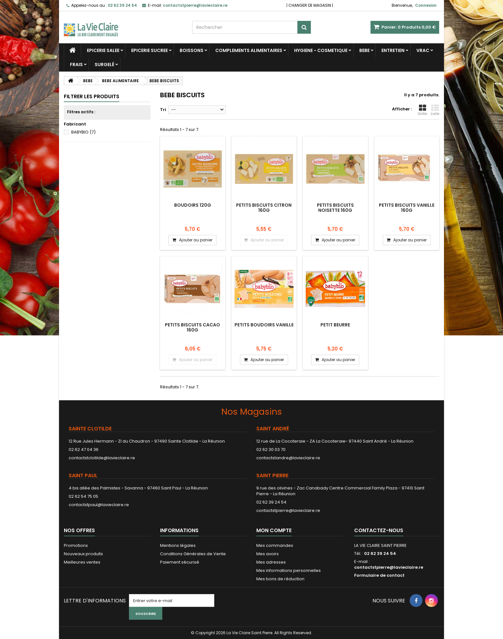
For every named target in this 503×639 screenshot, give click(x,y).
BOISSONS (191, 50)
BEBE (364, 50)
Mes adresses (271, 562)
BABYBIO (83, 132)
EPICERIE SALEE (103, 50)
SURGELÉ (104, 64)
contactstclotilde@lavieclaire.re (102, 458)
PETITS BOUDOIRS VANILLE (264, 325)
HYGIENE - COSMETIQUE (320, 50)
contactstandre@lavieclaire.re (288, 458)
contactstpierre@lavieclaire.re (288, 510)
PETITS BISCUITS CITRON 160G (264, 207)
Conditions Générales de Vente (193, 554)
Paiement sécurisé (179, 562)
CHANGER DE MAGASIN (309, 5)
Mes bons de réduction (280, 579)
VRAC (422, 50)
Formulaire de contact (379, 575)
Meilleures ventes (82, 562)
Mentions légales (178, 545)
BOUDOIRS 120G (192, 205)
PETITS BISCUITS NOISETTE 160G (335, 207)
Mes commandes (274, 545)
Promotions (76, 545)
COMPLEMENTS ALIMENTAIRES (248, 50)
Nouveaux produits (83, 554)
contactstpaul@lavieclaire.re (99, 505)
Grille (422, 110)
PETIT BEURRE (335, 325)
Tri (163, 110)
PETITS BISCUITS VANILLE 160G (406, 207)
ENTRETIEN (393, 50)
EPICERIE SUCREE (149, 50)
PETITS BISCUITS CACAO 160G (192, 327)
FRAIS (76, 64)
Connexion (426, 5)
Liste (435, 110)
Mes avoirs (267, 554)
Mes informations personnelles (288, 570)
